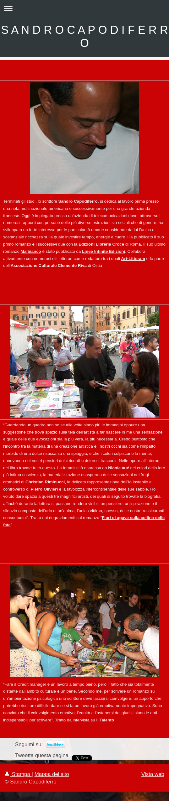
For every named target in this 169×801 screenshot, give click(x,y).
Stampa (18, 774)
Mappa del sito (52, 774)
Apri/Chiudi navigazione (84, 8)
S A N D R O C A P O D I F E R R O (84, 36)
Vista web (152, 774)
